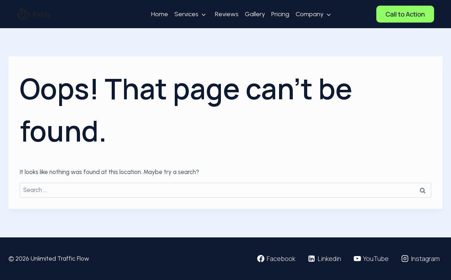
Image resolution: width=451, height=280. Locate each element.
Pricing (280, 14)
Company (309, 14)
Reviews (227, 14)
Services (186, 14)
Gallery (255, 14)
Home (159, 14)
